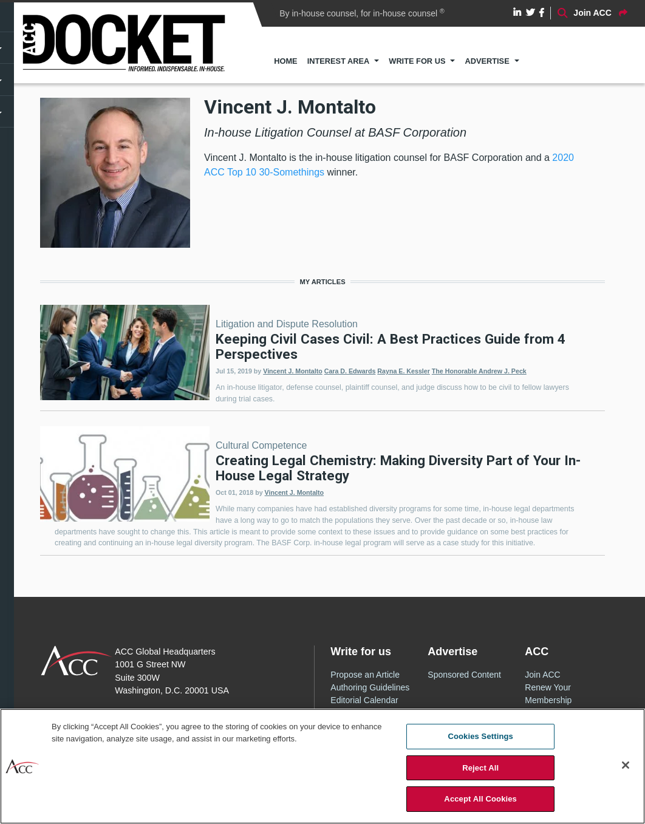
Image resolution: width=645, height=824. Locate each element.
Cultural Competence (261, 445)
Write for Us (417, 61)
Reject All (480, 767)
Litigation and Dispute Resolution (287, 324)
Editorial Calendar (364, 700)
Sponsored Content (464, 674)
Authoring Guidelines (369, 687)
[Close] (625, 765)
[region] (322, 766)
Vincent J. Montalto (292, 371)
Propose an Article (365, 674)
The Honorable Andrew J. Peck (479, 371)
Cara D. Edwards (350, 371)
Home (285, 61)
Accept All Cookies (480, 798)
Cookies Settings (480, 736)
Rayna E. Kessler (403, 371)
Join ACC (542, 674)
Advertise (487, 61)
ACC (77, 660)
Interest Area (338, 61)
